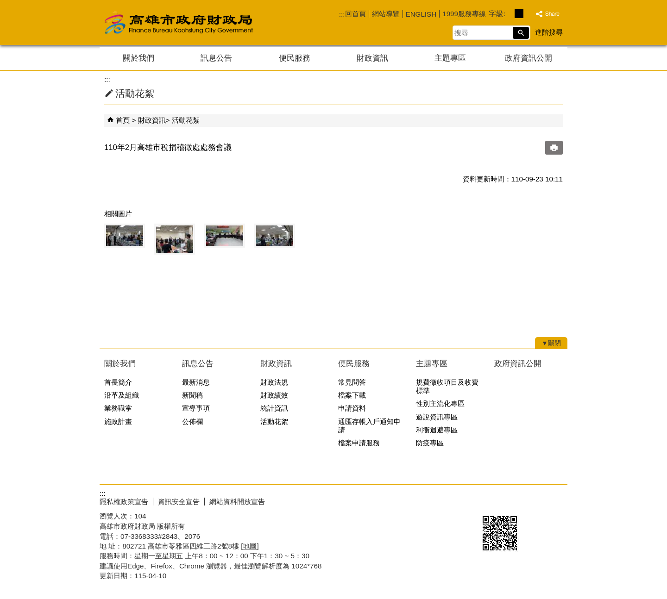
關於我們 (138, 58)
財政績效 (274, 395)
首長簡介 (118, 382)
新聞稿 (192, 395)
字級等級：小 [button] (509, 14)
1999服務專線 (464, 14)
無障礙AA (534, 500)
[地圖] (249, 546)
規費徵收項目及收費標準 (447, 386)
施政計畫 (118, 421)
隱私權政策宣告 (124, 501)
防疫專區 (430, 443)
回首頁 (355, 14)
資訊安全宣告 (179, 501)
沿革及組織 (121, 395)
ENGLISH (421, 14)
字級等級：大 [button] (529, 14)
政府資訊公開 (528, 58)
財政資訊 (372, 58)
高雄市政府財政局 (215, 22)
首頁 (123, 120)
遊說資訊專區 (437, 417)
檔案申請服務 (359, 443)
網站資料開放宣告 (237, 501)
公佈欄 (192, 421)
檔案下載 (352, 395)
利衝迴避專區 (437, 430)
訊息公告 (216, 58)
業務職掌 (118, 408)
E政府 (488, 499)
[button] (521, 33)
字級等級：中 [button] (519, 13)
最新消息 (196, 382)
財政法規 (274, 382)
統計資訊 (274, 408)
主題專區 (450, 58)
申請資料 (352, 408)
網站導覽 (386, 14)
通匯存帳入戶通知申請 (369, 426)
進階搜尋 (549, 32)
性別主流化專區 (440, 403)
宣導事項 (196, 408)
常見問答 (352, 382)
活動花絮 (186, 120)
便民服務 (294, 58)
